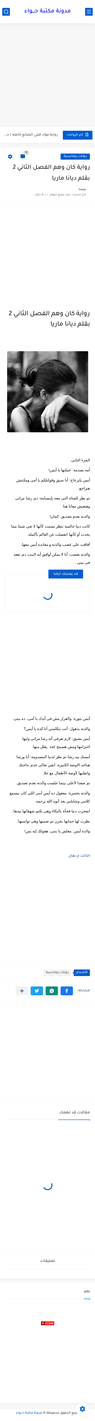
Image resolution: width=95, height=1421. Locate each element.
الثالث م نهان (79, 856)
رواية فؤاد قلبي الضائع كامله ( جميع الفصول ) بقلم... (30, 135)
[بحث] (6, 12)
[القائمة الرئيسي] (89, 12)
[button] (67, 990)
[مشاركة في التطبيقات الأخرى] (22, 990)
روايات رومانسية (75, 156)
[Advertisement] (47, 75)
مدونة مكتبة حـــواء (47, 12)
